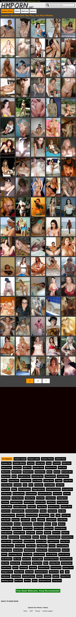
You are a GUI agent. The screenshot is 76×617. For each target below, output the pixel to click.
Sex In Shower (39, 554)
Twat (67, 572)
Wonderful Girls (44, 580)
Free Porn (40, 498)
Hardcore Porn (54, 506)
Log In (38, 1)
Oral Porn (56, 533)
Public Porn (31, 546)
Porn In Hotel (41, 541)
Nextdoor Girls (19, 533)
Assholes (56, 463)
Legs (33, 519)
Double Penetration (53, 489)
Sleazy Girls (26, 563)
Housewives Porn (8, 515)
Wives (35, 580)
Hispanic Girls (66, 506)
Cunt (30, 485)
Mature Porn (38, 524)
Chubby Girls (13, 480)
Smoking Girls (67, 563)
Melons (47, 524)
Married (17, 524)
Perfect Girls (6, 541)
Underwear (6, 576)
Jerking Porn (44, 515)
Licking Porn (51, 519)
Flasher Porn (29, 498)
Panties (35, 537)
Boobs (49, 472)
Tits (62, 572)
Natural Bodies (60, 528)
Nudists (39, 533)
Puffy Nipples (42, 546)
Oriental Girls (13, 537)
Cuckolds (17, 485)
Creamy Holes (7, 485)
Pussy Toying (6, 550)
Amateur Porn (60, 459)
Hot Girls (62, 511)
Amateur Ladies (33, 459)
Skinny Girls (15, 563)
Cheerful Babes (63, 476)
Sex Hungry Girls (15, 554)
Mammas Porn (7, 524)
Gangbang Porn (16, 502)
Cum (25, 485)
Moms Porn (6, 528)
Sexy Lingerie (37, 559)
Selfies (4, 554)
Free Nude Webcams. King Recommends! (38, 591)
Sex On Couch (64, 554)
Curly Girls (39, 485)
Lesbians (41, 519)
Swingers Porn (7, 572)
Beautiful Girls (38, 467)
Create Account (30, 1)
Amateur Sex (6, 463)
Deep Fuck (5, 489)
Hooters (43, 511)
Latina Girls (25, 519)
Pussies (52, 546)
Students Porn (44, 567)
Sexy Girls (26, 559)
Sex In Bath (28, 554)
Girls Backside (62, 502)
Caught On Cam (24, 476)
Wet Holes (18, 580)
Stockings (23, 567)
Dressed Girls (67, 489)
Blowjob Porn (28, 472)
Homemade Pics (18, 511)
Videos (17, 11)
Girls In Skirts (6, 506)
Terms (25, 611)
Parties (43, 537)
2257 (31, 611)
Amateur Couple (20, 459)
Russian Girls (42, 550)
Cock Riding (37, 480)
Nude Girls (30, 533)
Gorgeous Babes (20, 506)
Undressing (16, 576)
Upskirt (39, 576)
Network (33, 11)
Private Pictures (7, 546)
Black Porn (6, 472)
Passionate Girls (54, 537)
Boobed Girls (39, 472)
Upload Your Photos (35, 607)
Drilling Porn (6, 493)
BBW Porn (27, 467)
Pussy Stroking (62, 546)
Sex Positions (7, 559)
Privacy (37, 611)
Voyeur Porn (65, 576)
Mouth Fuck (28, 528)
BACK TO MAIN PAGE (9, 601)
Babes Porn (66, 463)
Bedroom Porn (51, 467)
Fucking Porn (62, 498)
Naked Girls (38, 528)
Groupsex (31, 506)
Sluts (46, 563)
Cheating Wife (50, 476)
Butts (14, 476)
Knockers (15, 519)
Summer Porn (68, 567)
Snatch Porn (6, 567)
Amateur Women (19, 463)
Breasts (57, 472)
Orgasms (65, 533)
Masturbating (27, 524)
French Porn (50, 498)
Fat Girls (67, 493)
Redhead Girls (30, 550)
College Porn (48, 480)
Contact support (47, 611)
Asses (49, 463)
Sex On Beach (52, 554)
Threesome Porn (41, 572)
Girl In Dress (40, 502)
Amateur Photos (7, 11)
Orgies (4, 537)
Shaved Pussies (66, 559)
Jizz (52, 515)
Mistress (62, 524)
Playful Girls (17, 541)
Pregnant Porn (53, 541)
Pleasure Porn (29, 541)
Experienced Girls (45, 493)
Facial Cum (57, 493)
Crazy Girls (68, 480)
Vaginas (56, 576)
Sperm (15, 567)
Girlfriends (51, 502)
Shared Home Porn (51, 559)
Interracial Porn (31, 515)
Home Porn (6, 511)
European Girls (18, 493)
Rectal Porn (18, 550)
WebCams (24, 11)
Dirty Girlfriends (24, 489)
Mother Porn (16, 528)
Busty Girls (6, 476)
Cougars (59, 480)
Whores (27, 580)
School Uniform (54, 550)
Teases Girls (19, 572)
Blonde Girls (16, 472)
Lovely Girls (62, 519)
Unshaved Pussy (28, 576)
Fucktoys (5, 502)
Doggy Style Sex (38, 489)
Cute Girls (60, 485)
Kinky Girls (6, 519)
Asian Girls (40, 463)
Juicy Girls (66, 515)
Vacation (47, 576)
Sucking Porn (56, 567)
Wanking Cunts (7, 580)
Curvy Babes (49, 485)
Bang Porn (17, 467)
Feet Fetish (6, 498)
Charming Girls (37, 476)
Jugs (58, 515)
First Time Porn (17, 498)
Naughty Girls (7, 533)
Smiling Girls (54, 563)
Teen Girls (29, 572)
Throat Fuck (54, 572)
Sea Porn (65, 550)
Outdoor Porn (25, 537)
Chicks (4, 480)
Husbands (20, 515)
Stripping (33, 567)
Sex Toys (17, 559)
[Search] (60, 5)
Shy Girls (5, 563)
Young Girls (57, 580)
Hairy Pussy (42, 506)
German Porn (29, 502)
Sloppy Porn (37, 563)
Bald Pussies (6, 467)
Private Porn (20, 546)
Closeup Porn (25, 480)
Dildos (14, 489)
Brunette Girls (67, 472)
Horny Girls (52, 511)
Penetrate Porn (67, 537)
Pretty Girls (65, 541)
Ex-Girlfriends (31, 493)
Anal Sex (31, 463)
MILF (54, 524)
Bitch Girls (62, 467)
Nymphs (47, 533)
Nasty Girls (49, 528)
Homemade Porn (32, 511)
